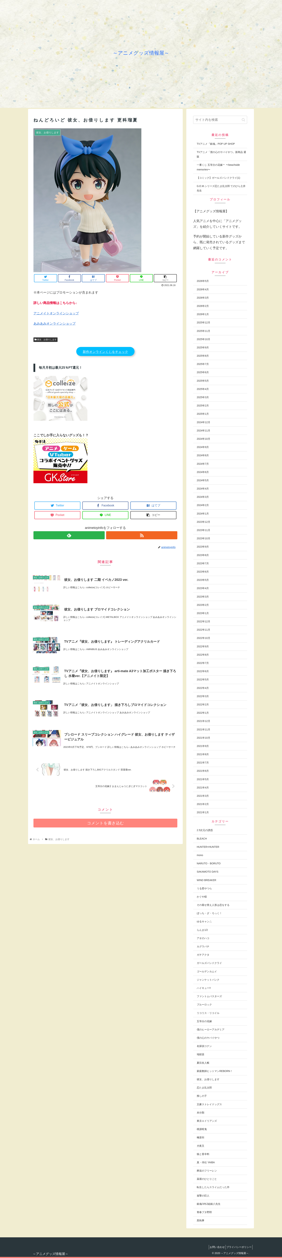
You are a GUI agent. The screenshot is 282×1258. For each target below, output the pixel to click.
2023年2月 (203, 604)
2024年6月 (203, 472)
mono (200, 855)
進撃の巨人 (203, 1195)
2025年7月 (203, 364)
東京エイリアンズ (207, 1120)
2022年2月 (203, 704)
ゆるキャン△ (204, 921)
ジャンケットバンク (208, 979)
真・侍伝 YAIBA (206, 1162)
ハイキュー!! (204, 988)
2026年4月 (203, 289)
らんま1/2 (202, 929)
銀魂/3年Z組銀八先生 (208, 1203)
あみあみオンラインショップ (54, 323)
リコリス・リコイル (208, 1013)
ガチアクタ (203, 954)
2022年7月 (203, 663)
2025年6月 (203, 372)
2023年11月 (203, 530)
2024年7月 (203, 463)
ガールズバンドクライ (209, 963)
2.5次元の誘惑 (205, 830)
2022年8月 (203, 654)
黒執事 (200, 1220)
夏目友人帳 (203, 1062)
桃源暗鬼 (202, 1129)
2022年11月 (203, 629)
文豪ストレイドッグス (209, 1104)
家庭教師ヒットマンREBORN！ (215, 1071)
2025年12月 (203, 322)
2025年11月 (203, 331)
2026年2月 (203, 306)
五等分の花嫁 (204, 1021)
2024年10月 (203, 438)
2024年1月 (203, 513)
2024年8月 (203, 455)
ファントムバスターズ (209, 996)
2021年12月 (203, 721)
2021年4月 (203, 787)
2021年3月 (203, 795)
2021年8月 (203, 754)
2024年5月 (203, 480)
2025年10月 (203, 339)
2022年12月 (203, 621)
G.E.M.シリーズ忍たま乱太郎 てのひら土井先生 (221, 188)
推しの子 (202, 1095)
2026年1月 (203, 314)
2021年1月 (203, 812)
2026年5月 (203, 281)
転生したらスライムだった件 (213, 1187)
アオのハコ (203, 938)
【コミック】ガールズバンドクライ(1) (218, 177)
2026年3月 (203, 297)
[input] (220, 120)
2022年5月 (203, 679)
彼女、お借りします (45, 339)
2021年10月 (203, 737)
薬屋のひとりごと (207, 1178)
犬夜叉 (200, 1145)
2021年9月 (203, 746)
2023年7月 (203, 563)
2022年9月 (203, 646)
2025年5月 (203, 380)
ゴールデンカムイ (207, 971)
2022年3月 (203, 696)
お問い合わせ (214, 1247)
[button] (243, 120)
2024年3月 (203, 496)
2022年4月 (203, 688)
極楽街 (200, 1137)
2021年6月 (203, 770)
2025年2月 (203, 405)
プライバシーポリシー (238, 1247)
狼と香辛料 (203, 1154)
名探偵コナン (204, 1046)
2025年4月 (203, 389)
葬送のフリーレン (207, 1170)
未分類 (200, 1112)
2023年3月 (203, 596)
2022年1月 (203, 712)
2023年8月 (203, 555)
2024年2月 (203, 505)
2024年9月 (203, 447)
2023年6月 (203, 571)
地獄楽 (200, 1054)
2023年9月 (203, 546)
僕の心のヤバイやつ (208, 1037)
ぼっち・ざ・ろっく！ (209, 913)
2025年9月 (203, 347)
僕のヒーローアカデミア (210, 1029)
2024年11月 (203, 430)
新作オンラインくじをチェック (105, 352)
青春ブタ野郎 (204, 1212)
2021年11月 (203, 729)
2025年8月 (203, 355)
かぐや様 (202, 896)
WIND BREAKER (206, 880)
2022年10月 (203, 638)
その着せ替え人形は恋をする (213, 905)
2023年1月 (203, 613)
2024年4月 (203, 488)
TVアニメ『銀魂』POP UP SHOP (216, 143)
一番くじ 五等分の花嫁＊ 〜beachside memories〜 (218, 167)
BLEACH (202, 838)
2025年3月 (203, 397)
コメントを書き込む (105, 828)
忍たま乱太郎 (204, 1087)
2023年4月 (203, 588)
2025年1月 (203, 413)
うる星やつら (204, 888)
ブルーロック (204, 1004)
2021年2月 (203, 804)
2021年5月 (203, 779)
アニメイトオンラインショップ (56, 313)
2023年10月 (203, 538)
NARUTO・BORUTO (209, 863)
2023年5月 (203, 579)
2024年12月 (203, 422)
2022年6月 (203, 671)
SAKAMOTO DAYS (207, 871)
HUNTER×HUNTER (208, 846)
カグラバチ (203, 946)
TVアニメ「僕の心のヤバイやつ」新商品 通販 (221, 154)
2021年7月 (203, 762)
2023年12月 (203, 521)
